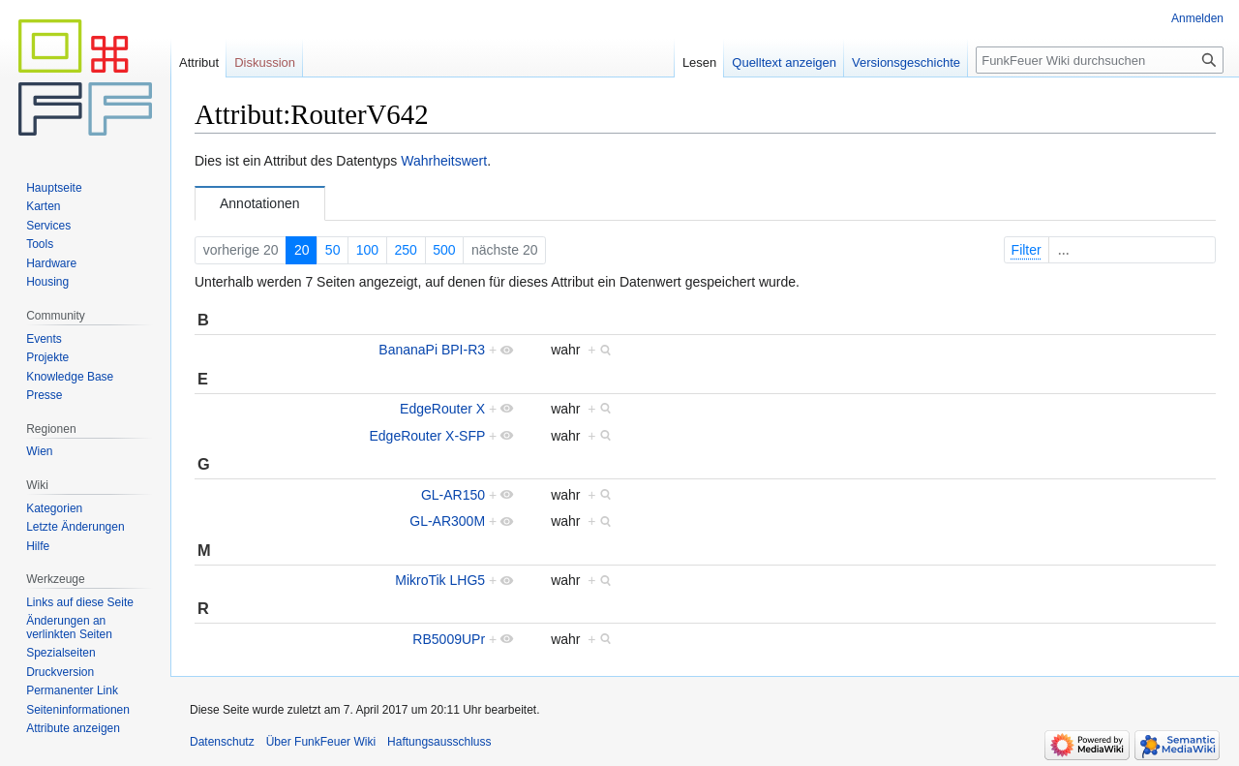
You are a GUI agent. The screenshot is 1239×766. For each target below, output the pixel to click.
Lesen (699, 62)
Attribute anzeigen (73, 728)
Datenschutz (222, 742)
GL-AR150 (453, 495)
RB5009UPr (448, 639)
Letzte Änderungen (75, 527)
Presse (44, 395)
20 (302, 250)
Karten (43, 206)
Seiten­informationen (78, 710)
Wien (39, 451)
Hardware (51, 263)
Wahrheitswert (444, 161)
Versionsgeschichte (906, 62)
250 (406, 250)
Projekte (47, 357)
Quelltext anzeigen (784, 62)
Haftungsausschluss (439, 742)
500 (444, 250)
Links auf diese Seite (80, 602)
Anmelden (1197, 18)
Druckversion (60, 672)
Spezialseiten (60, 652)
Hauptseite (53, 188)
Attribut (199, 62)
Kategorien (54, 508)
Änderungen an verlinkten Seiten (69, 627)
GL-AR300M (447, 521)
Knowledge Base (69, 376)
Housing (47, 282)
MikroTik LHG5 (440, 580)
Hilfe (37, 546)
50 (333, 250)
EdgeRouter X (442, 408)
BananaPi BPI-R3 (431, 349)
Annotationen (260, 203)
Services (48, 225)
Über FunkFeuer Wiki (321, 742)
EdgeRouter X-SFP (427, 436)
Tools (39, 244)
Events (44, 339)
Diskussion (264, 62)
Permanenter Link (72, 690)
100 (367, 250)
